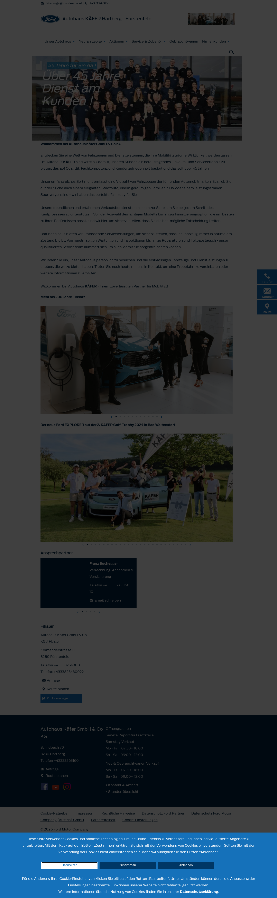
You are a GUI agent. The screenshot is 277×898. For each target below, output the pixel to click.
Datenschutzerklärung (199, 891)
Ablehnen (186, 865)
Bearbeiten (69, 865)
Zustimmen (127, 865)
